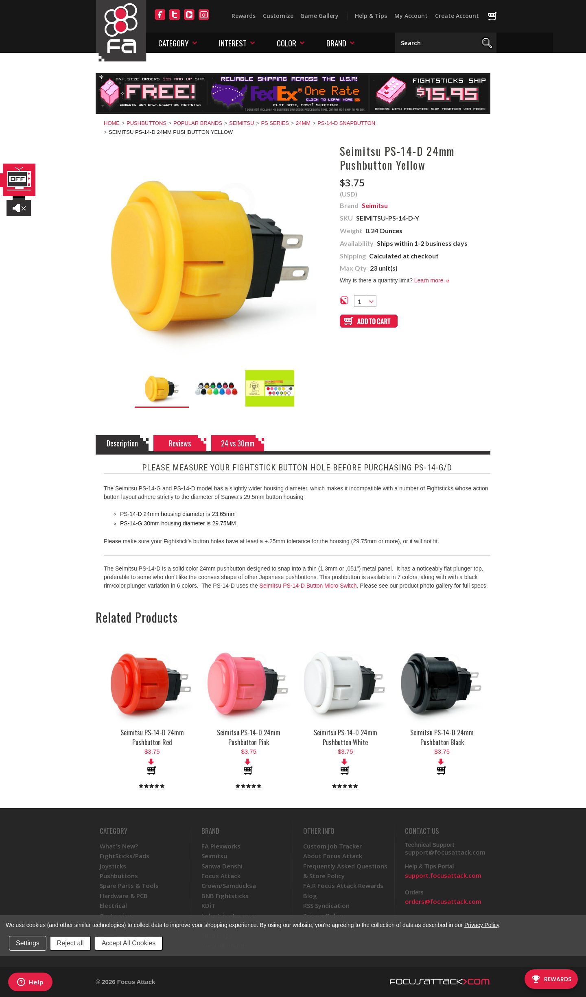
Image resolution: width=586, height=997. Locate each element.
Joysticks (113, 866)
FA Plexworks (221, 846)
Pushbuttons (146, 123)
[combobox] (365, 301)
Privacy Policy (481, 925)
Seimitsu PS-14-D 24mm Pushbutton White (345, 737)
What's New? (119, 846)
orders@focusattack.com (443, 901)
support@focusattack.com (445, 852)
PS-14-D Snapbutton (346, 123)
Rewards (244, 16)
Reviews (180, 443)
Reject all (70, 943)
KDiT (208, 905)
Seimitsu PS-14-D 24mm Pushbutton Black (442, 737)
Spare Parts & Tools (129, 885)
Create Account (457, 16)
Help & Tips (371, 16)
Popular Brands (197, 123)
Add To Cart (152, 766)
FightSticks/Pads (124, 856)
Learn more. (431, 280)
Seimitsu (241, 123)
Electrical (113, 905)
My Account (411, 16)
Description (122, 443)
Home (112, 123)
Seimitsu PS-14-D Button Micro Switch (308, 585)
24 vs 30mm (237, 443)
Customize (278, 16)
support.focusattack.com (443, 875)
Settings (27, 943)
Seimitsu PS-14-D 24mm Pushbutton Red (152, 737)
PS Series (275, 123)
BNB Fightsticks (225, 896)
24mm (303, 123)
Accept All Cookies (129, 943)
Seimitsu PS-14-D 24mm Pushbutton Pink (248, 737)
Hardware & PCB (124, 896)
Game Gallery (319, 16)
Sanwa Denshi (222, 866)
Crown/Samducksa (228, 885)
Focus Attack (221, 876)
